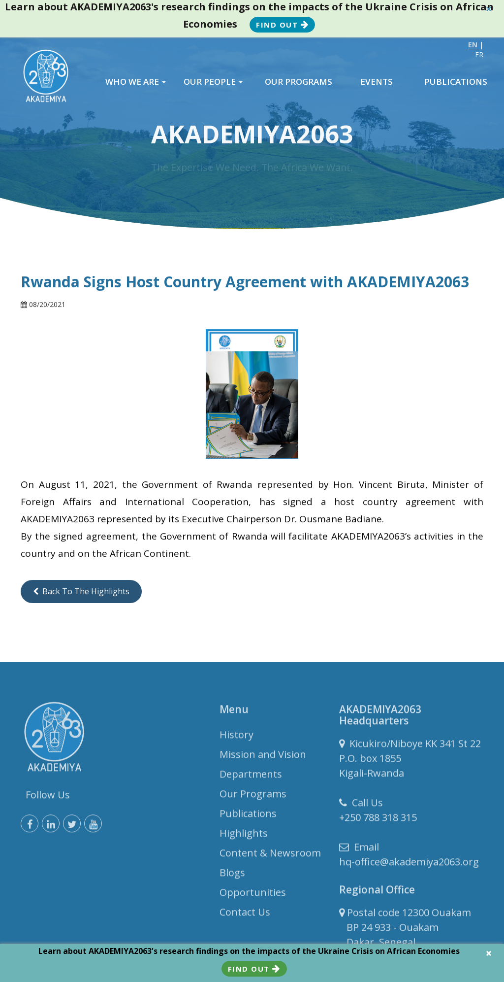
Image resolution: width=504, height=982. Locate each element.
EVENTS (376, 82)
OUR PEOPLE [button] (213, 82)
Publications (248, 815)
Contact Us (245, 914)
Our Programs (253, 796)
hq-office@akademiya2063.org (409, 864)
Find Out (282, 25)
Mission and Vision (263, 756)
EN (472, 44)
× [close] (489, 9)
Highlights (244, 835)
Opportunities (253, 894)
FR (479, 54)
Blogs (232, 874)
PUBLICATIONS (455, 82)
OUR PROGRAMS (298, 82)
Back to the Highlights (81, 591)
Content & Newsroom (270, 855)
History (236, 737)
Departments (251, 776)
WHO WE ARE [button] (135, 82)
